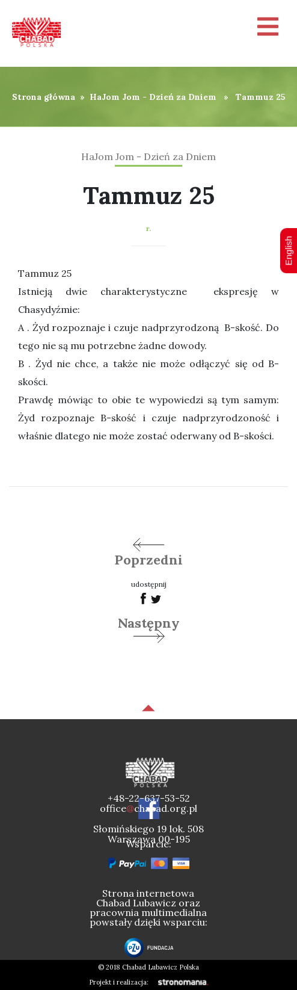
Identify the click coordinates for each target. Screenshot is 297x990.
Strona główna (43, 96)
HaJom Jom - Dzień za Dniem (153, 96)
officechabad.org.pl (148, 808)
